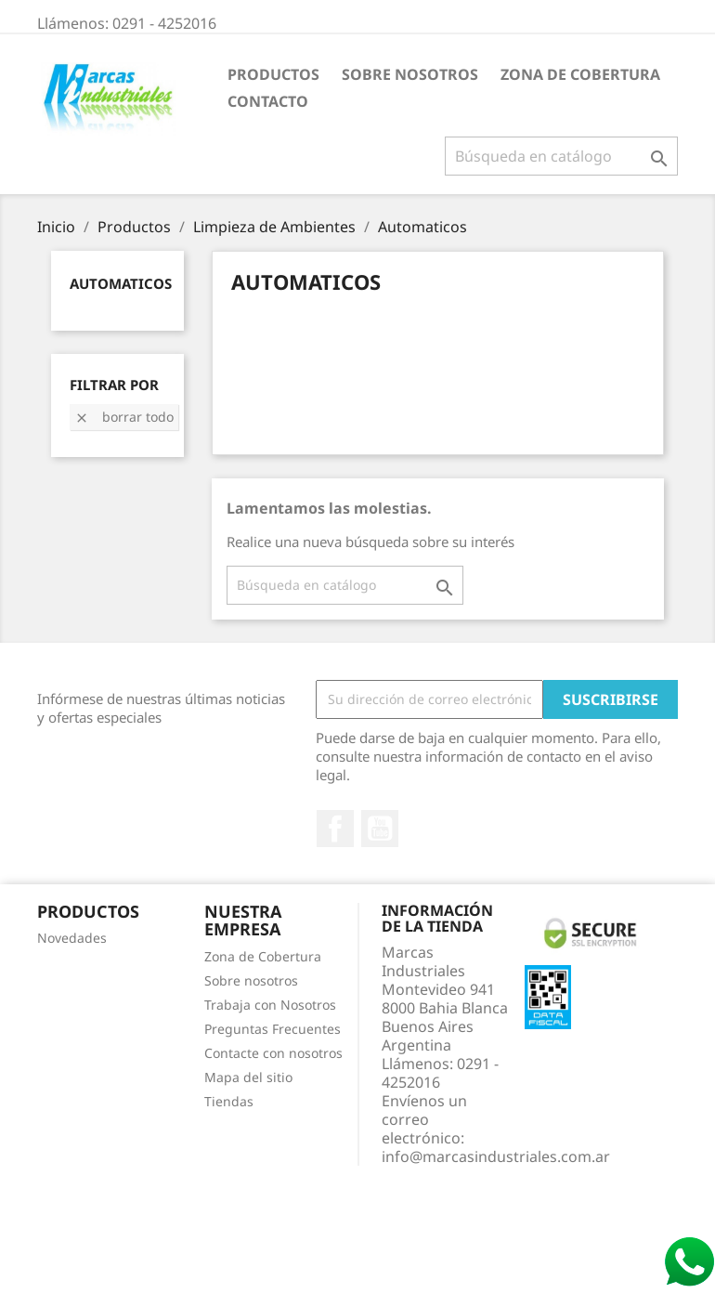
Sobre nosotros (410, 74)
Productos (273, 74)
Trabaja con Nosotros (270, 1004)
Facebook (335, 828)
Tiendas (229, 1101)
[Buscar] (561, 156)
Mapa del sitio (248, 1077)
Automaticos (121, 283)
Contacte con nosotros (273, 1053)
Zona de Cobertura (580, 74)
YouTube (379, 828)
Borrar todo (124, 416)
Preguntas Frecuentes (272, 1029)
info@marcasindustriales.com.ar (496, 1156)
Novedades (72, 938)
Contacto (268, 101)
